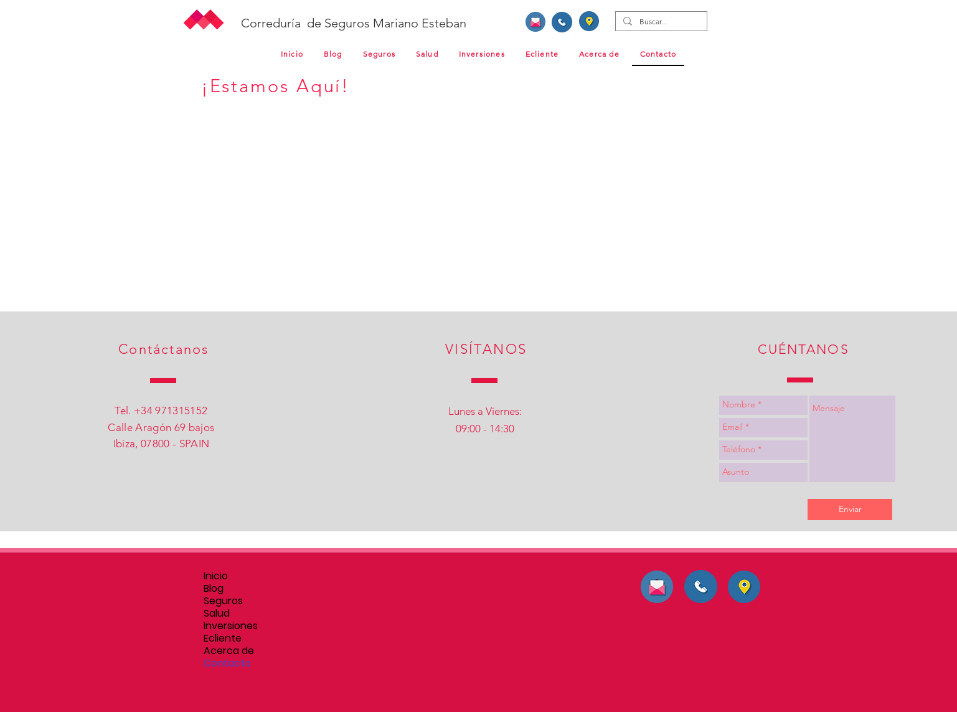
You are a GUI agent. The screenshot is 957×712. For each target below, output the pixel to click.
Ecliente (223, 638)
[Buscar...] (660, 22)
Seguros (223, 601)
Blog (214, 588)
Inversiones (231, 626)
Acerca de (229, 651)
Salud (217, 613)
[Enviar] (850, 509)
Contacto (227, 663)
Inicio (216, 576)
